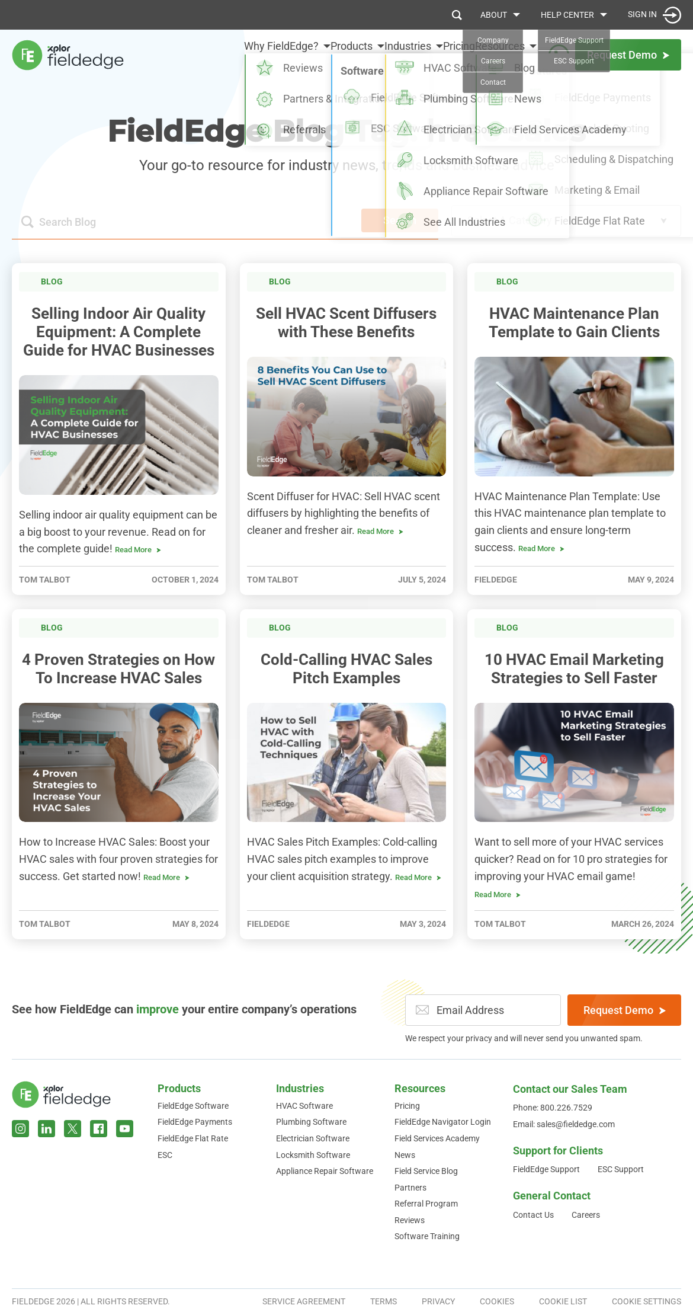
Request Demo (624, 1010)
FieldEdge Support (546, 1169)
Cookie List (563, 1301)
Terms (383, 1301)
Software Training (427, 1236)
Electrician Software (312, 1138)
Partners (410, 1187)
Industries (300, 1088)
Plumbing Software (311, 1122)
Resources (419, 1088)
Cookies (497, 1301)
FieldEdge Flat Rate (193, 1138)
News (404, 1155)
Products (179, 1088)
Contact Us (533, 1215)
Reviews (409, 1220)
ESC (165, 1155)
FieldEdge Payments (195, 1122)
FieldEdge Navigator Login (442, 1122)
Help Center (567, 15)
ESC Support (621, 1169)
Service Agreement (303, 1301)
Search (399, 220)
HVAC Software (304, 1106)
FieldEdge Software (193, 1106)
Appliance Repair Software (324, 1171)
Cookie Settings (646, 1301)
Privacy (438, 1301)
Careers (586, 1215)
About (493, 15)
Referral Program (426, 1203)
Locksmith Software (313, 1155)
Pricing (448, 54)
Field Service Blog (426, 1171)
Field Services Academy (437, 1138)
